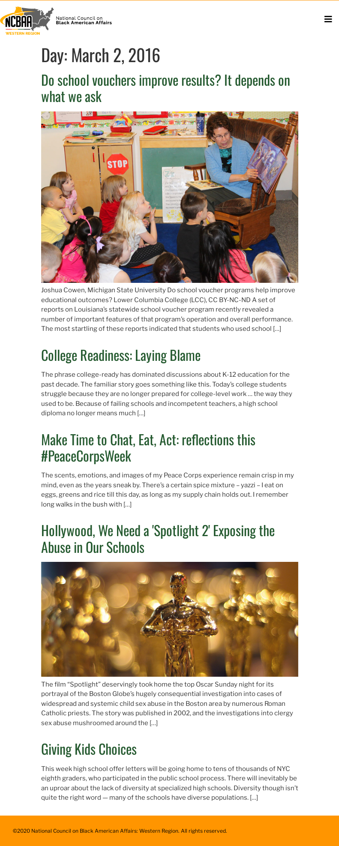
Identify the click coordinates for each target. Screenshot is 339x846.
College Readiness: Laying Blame (121, 355)
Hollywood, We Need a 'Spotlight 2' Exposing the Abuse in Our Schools (158, 538)
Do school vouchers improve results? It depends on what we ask (165, 87)
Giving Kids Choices (89, 748)
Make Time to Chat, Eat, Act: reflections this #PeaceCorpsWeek (148, 447)
